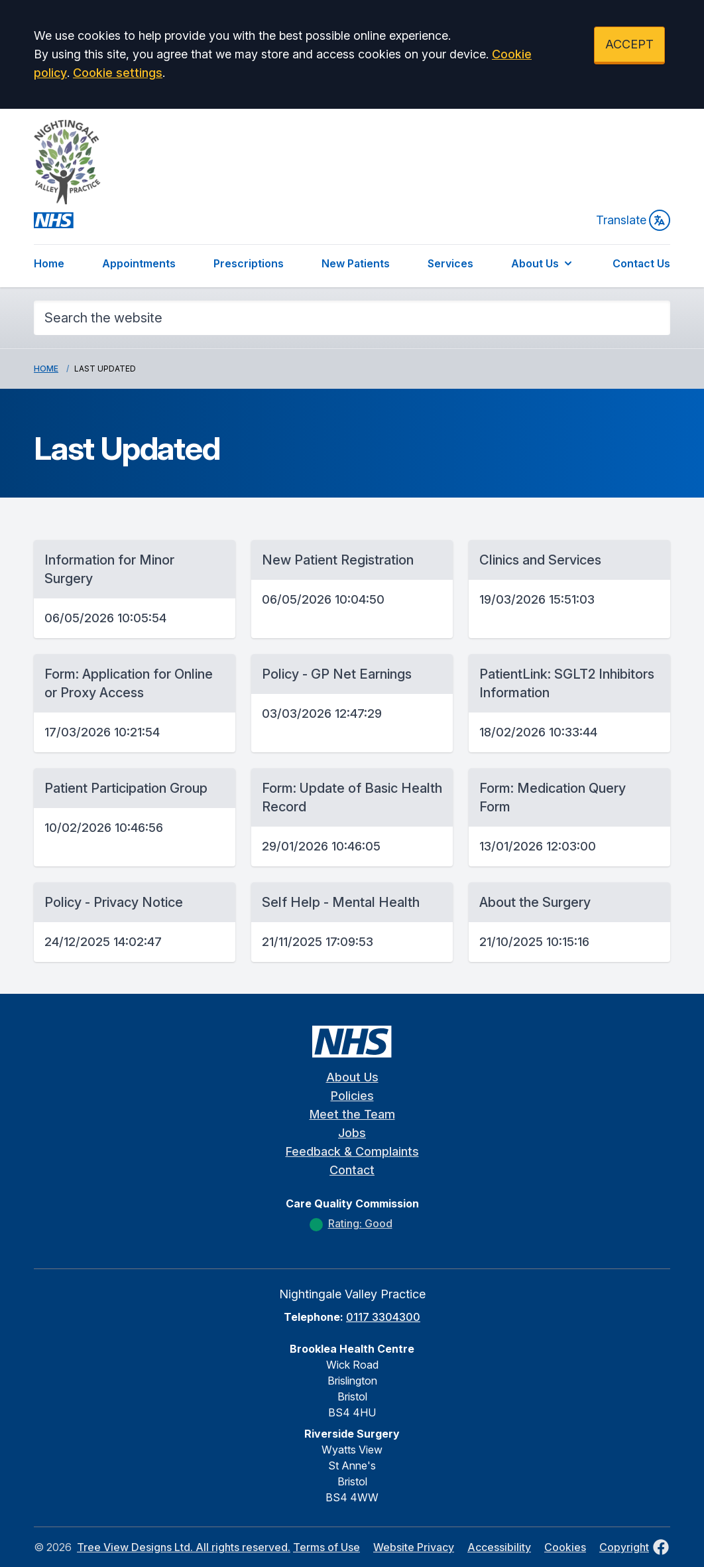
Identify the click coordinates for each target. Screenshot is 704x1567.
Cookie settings (117, 73)
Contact (352, 1170)
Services (450, 263)
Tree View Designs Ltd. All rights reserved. (183, 1547)
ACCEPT (629, 44)
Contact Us (641, 263)
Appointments (139, 263)
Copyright (624, 1547)
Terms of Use (326, 1547)
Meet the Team (352, 1114)
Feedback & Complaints (352, 1151)
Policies (352, 1096)
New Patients (356, 263)
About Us (543, 263)
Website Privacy (413, 1547)
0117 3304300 (383, 1317)
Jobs (352, 1133)
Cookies (565, 1547)
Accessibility (499, 1547)
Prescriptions (248, 263)
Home (49, 263)
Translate (633, 220)
